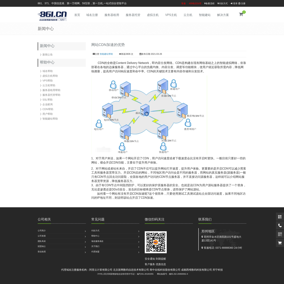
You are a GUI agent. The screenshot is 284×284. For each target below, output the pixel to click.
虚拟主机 (153, 14)
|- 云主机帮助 (46, 85)
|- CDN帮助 (45, 109)
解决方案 (223, 14)
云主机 (188, 14)
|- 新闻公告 (45, 54)
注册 (241, 3)
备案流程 (209, 3)
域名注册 (92, 14)
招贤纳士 (42, 246)
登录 (234, 3)
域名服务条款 (97, 241)
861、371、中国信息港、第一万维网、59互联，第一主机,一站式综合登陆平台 (82, 3)
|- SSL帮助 (45, 99)
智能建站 (205, 14)
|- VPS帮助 (45, 80)
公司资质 (42, 236)
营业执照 (42, 251)
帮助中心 (95, 236)
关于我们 (95, 246)
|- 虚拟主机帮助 (48, 75)
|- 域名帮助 (45, 71)
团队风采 (42, 241)
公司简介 (42, 230)
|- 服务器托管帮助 (49, 94)
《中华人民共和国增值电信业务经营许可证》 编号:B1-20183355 (125, 274)
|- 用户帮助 (45, 113)
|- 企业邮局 (45, 104)
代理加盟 (95, 251)
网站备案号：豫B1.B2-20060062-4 (172, 274)
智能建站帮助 (106, 54)
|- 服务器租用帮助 (49, 90)
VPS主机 (171, 14)
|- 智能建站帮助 (48, 118)
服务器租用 (111, 14)
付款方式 (223, 3)
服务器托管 (133, 14)
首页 (77, 14)
